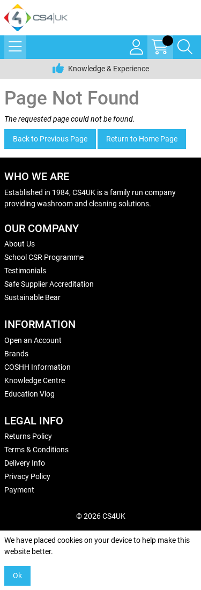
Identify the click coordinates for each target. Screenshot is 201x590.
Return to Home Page (141, 139)
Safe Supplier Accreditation (49, 284)
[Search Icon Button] (185, 47)
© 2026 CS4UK (100, 516)
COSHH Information (37, 367)
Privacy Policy (27, 476)
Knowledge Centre (34, 380)
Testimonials (25, 270)
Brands (16, 353)
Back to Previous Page (50, 139)
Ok (17, 575)
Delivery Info (24, 463)
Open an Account (33, 340)
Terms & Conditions (36, 449)
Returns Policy (28, 436)
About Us (19, 244)
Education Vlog (29, 394)
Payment (19, 490)
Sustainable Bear (32, 297)
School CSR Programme (44, 257)
